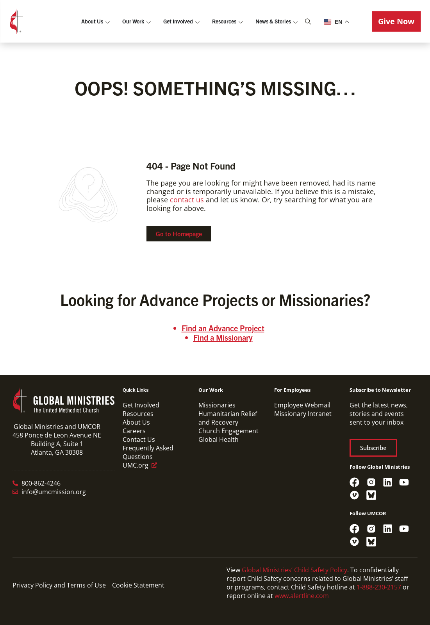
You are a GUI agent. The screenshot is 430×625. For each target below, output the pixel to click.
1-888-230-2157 (379, 587)
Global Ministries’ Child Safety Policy (294, 570)
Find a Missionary (223, 337)
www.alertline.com (302, 595)
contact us (187, 199)
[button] (396, 21)
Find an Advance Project (223, 328)
